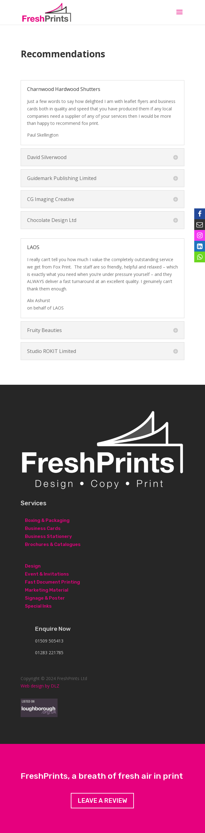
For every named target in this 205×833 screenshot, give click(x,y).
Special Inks (38, 606)
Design (33, 566)
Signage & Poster (45, 598)
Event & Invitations (47, 574)
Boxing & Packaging (47, 520)
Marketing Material (46, 590)
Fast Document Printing (52, 582)
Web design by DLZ (40, 686)
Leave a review (102, 800)
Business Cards (43, 528)
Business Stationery (48, 536)
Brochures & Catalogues (53, 544)
